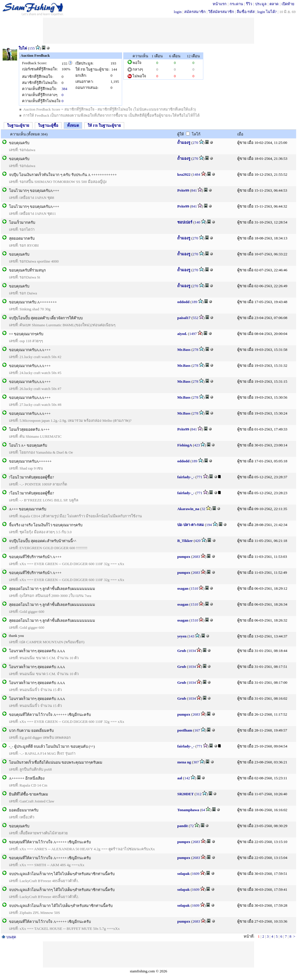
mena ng (184, 762)
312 (199, 794)
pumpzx (183, 556)
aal (179, 778)
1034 (192, 650)
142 (187, 778)
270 (195, 142)
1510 (194, 588)
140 (197, 222)
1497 (193, 333)
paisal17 (184, 318)
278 (195, 349)
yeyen (181, 636)
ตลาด (273, 4)
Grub (181, 650)
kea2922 (184, 174)
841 (194, 190)
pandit (182, 826)
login (178, 12)
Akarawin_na (188, 509)
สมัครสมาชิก (195, 12)
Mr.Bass (183, 349)
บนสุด (8, 937)
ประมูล (261, 4)
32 (203, 509)
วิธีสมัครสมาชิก (221, 12)
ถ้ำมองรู (183, 142)
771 (199, 477)
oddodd (183, 302)
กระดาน (236, 4)
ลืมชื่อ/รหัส (246, 12)
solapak (183, 873)
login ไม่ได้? (267, 12)
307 (196, 762)
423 (197, 445)
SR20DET (185, 794)
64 (203, 810)
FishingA (184, 445)
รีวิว (249, 4)
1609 (195, 873)
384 (64, 89)
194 (209, 525)
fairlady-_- (185, 477)
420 (198, 540)
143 (192, 636)
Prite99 (183, 190)
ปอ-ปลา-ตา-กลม (190, 525)
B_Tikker (185, 540)
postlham (184, 730)
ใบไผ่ (23, 48)
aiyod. (182, 333)
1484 (196, 174)
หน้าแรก (220, 4)
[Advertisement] (148, 31)
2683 (196, 556)
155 (32, 48)
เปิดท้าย (288, 4)
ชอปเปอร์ (184, 222)
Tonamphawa (188, 810)
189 (195, 302)
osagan (182, 588)
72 (192, 826)
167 (197, 730)
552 (195, 318)
